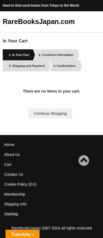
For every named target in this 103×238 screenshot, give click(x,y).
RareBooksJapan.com (39, 21)
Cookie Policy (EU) (20, 184)
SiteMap (11, 214)
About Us (12, 154)
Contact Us (13, 174)
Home (9, 144)
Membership (14, 194)
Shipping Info (15, 204)
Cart (7, 164)
